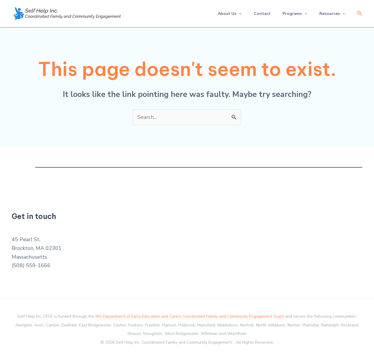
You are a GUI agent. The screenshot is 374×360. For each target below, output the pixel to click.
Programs (292, 13)
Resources (331, 13)
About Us (223, 13)
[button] (359, 14)
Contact (257, 13)
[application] (232, 13)
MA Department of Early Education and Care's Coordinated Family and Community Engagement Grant (190, 316)
